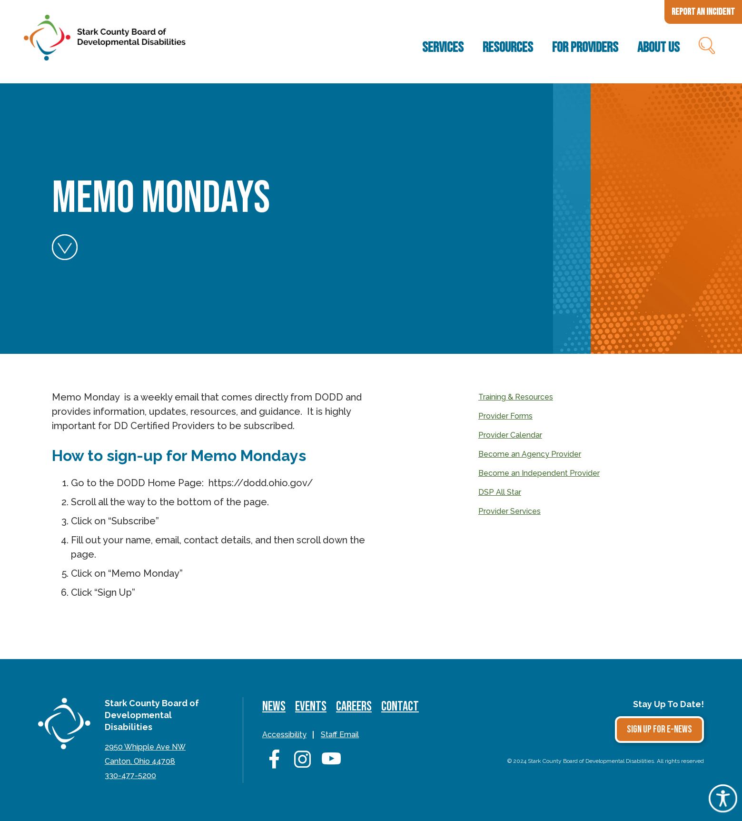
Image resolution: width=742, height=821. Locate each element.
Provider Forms (505, 416)
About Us (658, 47)
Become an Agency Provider (529, 454)
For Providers (585, 47)
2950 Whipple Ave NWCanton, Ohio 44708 (145, 754)
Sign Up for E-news (659, 729)
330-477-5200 (130, 775)
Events (310, 706)
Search (706, 47)
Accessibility (284, 734)
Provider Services (509, 511)
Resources (508, 47)
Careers (354, 706)
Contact (400, 706)
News (274, 706)
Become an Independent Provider (539, 473)
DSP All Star (499, 492)
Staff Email (340, 734)
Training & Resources (515, 396)
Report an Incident (703, 12)
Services (443, 47)
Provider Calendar (510, 435)
